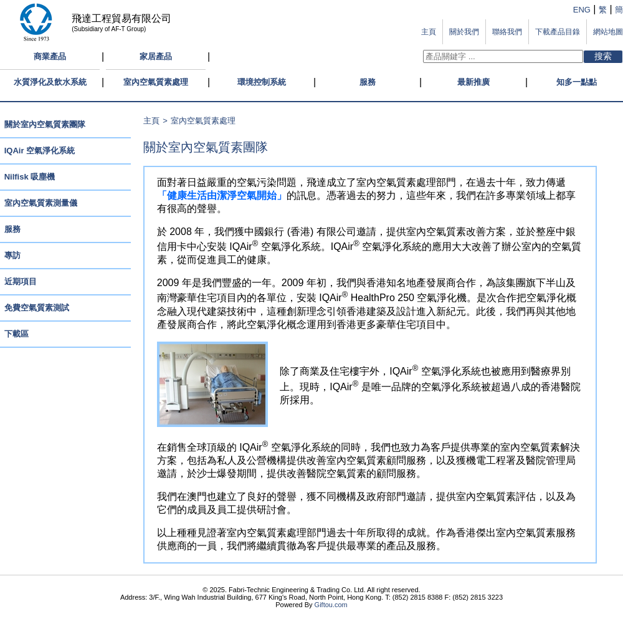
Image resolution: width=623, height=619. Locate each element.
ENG (582, 9)
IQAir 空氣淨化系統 (39, 150)
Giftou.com (331, 604)
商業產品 (50, 56)
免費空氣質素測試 (36, 307)
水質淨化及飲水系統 (50, 82)
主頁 (151, 120)
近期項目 (20, 281)
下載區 (16, 333)
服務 (367, 82)
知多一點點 (576, 82)
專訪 (12, 255)
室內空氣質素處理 (155, 82)
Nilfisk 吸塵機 (29, 176)
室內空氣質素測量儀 (40, 203)
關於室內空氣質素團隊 (44, 124)
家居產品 (156, 56)
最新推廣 (473, 82)
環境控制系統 (261, 82)
